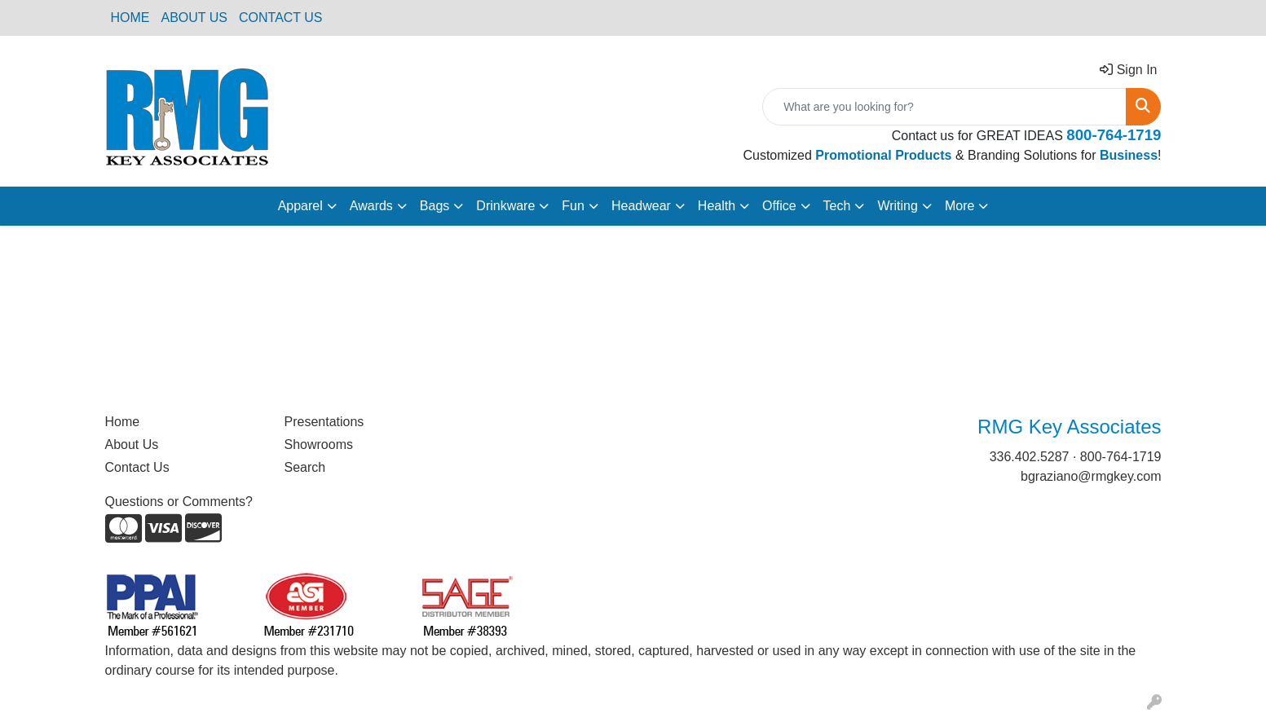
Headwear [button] (641, 206)
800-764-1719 (1121, 457)
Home (122, 422)
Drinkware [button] (505, 206)
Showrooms (319, 444)
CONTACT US (281, 17)
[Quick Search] (944, 106)
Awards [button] (371, 206)
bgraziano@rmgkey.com (1091, 476)
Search (305, 467)
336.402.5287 (1030, 457)
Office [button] (779, 206)
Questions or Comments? (179, 501)
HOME (130, 17)
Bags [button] (434, 206)
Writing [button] (897, 206)
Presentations (324, 422)
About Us (132, 444)
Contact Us (137, 467)
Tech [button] (837, 206)
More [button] (959, 206)
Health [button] (716, 206)
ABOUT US (194, 17)
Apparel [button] (300, 206)
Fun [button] (573, 206)
